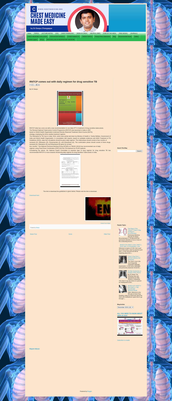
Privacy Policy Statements (102, 36)
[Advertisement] (86, 60)
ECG (57, 33)
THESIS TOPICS (87, 36)
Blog (114, 36)
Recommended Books (124, 36)
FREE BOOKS (123, 33)
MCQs (42, 39)
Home (29, 33)
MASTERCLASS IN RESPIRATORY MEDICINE (61, 39)
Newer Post (33, 234)
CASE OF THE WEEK (109, 33)
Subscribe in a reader (123, 340)
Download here (34, 195)
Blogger (89, 391)
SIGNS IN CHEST (82, 33)
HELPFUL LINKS (95, 33)
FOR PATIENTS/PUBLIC (57, 36)
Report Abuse (34, 349)
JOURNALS (133, 33)
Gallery (136, 36)
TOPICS (36, 33)
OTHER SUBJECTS (73, 36)
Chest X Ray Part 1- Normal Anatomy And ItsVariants (134, 258)
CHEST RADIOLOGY (67, 33)
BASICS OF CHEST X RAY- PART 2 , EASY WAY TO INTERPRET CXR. (131, 245)
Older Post (107, 234)
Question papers (32, 39)
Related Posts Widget (105, 223)
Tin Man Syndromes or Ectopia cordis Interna (134, 271)
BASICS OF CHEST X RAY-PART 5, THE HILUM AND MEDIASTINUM (134, 288)
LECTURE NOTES (47, 33)
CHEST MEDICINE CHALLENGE (37, 36)
